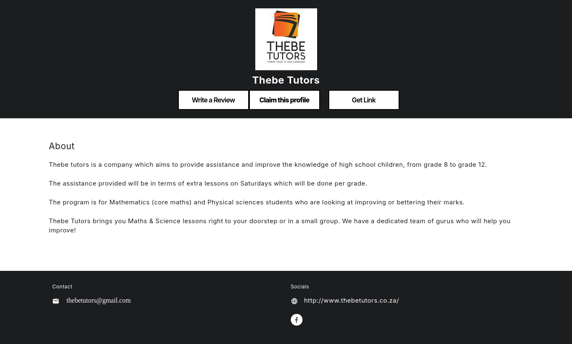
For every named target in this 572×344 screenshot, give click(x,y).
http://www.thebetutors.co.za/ (351, 300)
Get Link (364, 100)
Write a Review (213, 100)
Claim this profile (284, 100)
